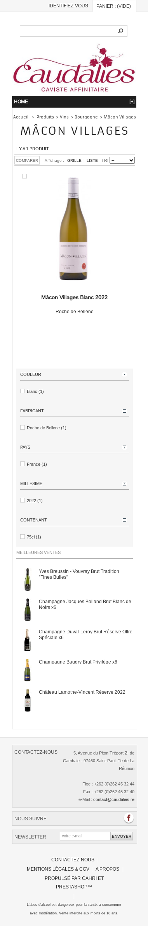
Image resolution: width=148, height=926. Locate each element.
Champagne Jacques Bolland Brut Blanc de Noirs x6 (85, 604)
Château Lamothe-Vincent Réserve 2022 (82, 692)
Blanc (35, 391)
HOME (74, 102)
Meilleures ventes (38, 552)
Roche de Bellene (74, 304)
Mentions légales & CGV (58, 869)
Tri (104, 160)
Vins (64, 117)
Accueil (20, 117)
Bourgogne (86, 117)
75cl (34, 537)
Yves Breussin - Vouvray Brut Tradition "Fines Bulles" (79, 574)
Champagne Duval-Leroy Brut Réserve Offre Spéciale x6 (85, 634)
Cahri (89, 878)
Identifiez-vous (68, 6)
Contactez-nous (72, 860)
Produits (45, 117)
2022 (35, 500)
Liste (92, 160)
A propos (107, 869)
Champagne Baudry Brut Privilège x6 (78, 662)
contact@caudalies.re (113, 799)
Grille (74, 160)
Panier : (113, 6)
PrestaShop (71, 887)
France (37, 464)
